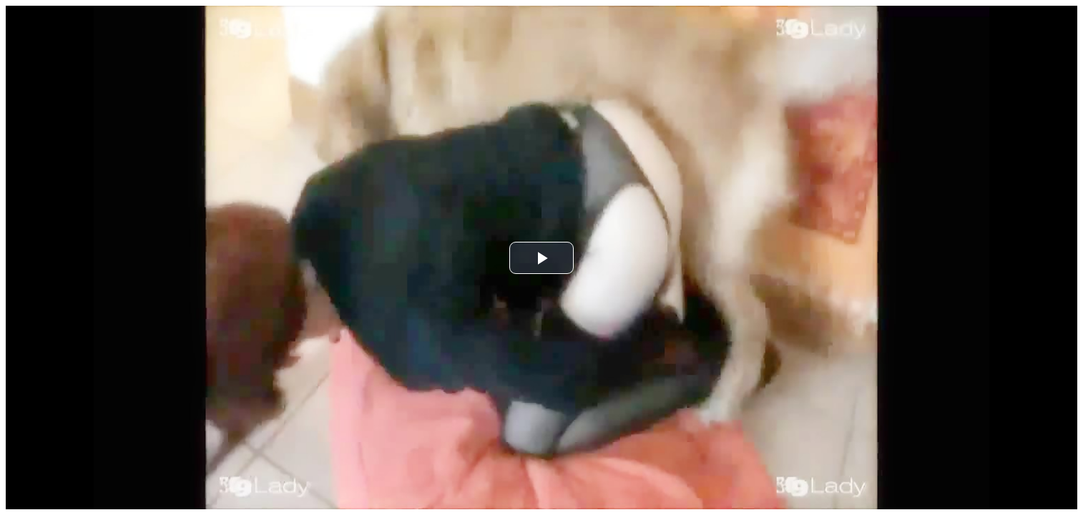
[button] (541, 258)
